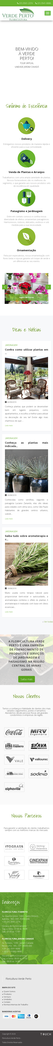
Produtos (7, 994)
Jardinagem (11, 345)
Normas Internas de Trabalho (16, 1004)
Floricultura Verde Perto (18, 978)
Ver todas (47, 621)
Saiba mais (27, 679)
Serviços (7, 996)
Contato (7, 1002)
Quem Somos (9, 991)
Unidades (8, 999)
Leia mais (9, 426)
